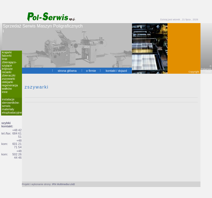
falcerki (7, 55)
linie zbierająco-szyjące (9, 62)
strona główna (67, 70)
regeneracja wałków (10, 87)
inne (5, 92)
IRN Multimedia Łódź (63, 184)
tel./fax (5, 133)
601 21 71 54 (17, 145)
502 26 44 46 (17, 156)
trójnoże (7, 68)
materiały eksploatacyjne (12, 111)
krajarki (7, 52)
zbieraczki (8, 75)
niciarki (6, 72)
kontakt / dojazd (116, 70)
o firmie (91, 70)
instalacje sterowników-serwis (10, 103)
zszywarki (8, 78)
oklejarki (7, 82)
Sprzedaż (12, 26)
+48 (19, 140)
